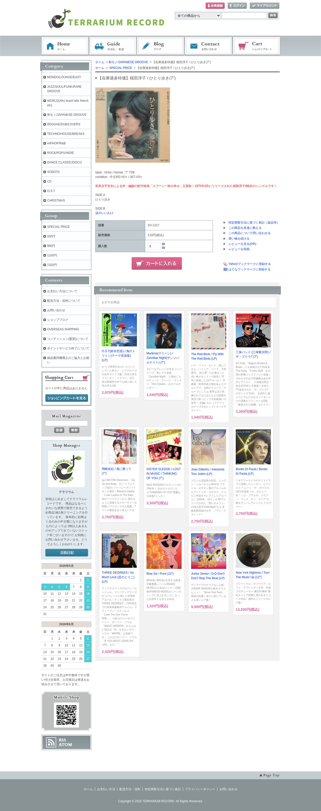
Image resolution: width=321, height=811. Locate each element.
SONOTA (53, 172)
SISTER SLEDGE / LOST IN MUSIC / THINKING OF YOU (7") (163, 473)
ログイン (237, 6)
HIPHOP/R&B (56, 143)
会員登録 (215, 6)
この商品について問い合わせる (249, 233)
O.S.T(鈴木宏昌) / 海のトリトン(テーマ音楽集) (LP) (118, 355)
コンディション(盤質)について (67, 339)
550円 (51, 236)
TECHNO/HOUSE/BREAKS (66, 134)
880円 (51, 246)
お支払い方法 (106, 789)
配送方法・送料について (63, 300)
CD (49, 181)
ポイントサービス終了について (68, 348)
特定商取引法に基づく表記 (163, 789)
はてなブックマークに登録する (249, 269)
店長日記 (66, 553)
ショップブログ (57, 320)
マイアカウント (265, 6)
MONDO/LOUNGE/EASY (64, 77)
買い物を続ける (239, 238)
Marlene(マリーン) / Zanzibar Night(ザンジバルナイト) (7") (162, 358)
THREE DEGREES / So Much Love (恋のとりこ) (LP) (118, 577)
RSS (62, 740)
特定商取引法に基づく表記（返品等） (254, 222)
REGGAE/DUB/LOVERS (63, 124)
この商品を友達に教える (245, 228)
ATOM (65, 744)
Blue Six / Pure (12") (160, 573)
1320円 (52, 265)
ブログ (160, 46)
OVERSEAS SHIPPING (63, 329)
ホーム (65, 46)
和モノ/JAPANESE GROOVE (128, 62)
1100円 (52, 255)
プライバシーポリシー (200, 789)
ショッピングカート (256, 46)
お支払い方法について (62, 291)
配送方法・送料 (129, 789)
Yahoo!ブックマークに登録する (249, 264)
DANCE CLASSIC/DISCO (64, 162)
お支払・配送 (112, 46)
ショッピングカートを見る (66, 398)
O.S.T (51, 191)
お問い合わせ (208, 46)
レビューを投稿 (239, 249)
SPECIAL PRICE (120, 68)
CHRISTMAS (56, 200)
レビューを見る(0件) (242, 244)
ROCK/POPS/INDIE (60, 153)
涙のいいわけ (104, 213)
